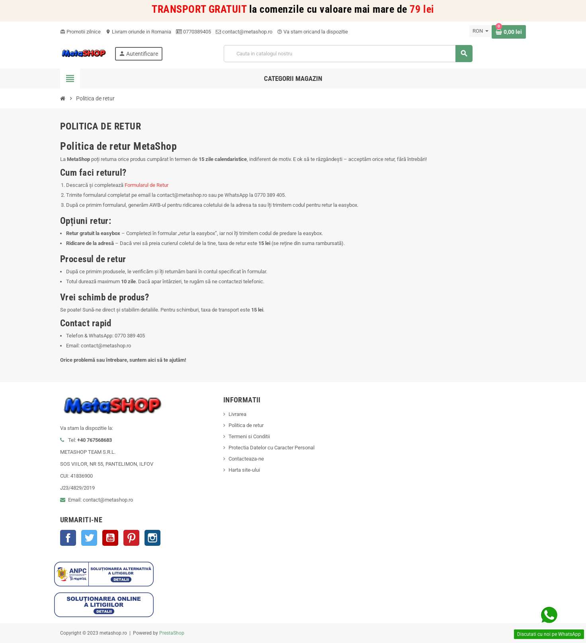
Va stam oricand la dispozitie (312, 32)
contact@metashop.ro (244, 32)
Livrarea (237, 414)
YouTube (110, 538)
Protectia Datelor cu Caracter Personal (271, 448)
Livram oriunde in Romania (138, 32)
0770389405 (193, 32)
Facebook (68, 538)
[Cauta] (348, 53)
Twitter (89, 538)
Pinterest (131, 538)
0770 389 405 (269, 195)
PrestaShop (171, 633)
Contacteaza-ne (246, 459)
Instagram (152, 538)
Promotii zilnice (80, 32)
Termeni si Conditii (249, 436)
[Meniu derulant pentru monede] (480, 31)
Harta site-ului (244, 470)
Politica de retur (246, 425)
